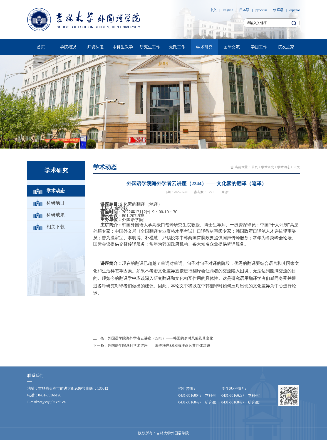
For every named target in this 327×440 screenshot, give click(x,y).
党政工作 (177, 47)
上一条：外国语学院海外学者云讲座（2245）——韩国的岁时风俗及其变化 (153, 338)
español (294, 10)
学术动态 (55, 190)
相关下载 (55, 226)
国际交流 (231, 47)
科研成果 (55, 214)
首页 (41, 47)
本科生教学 (122, 47)
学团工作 (259, 47)
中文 (213, 10)
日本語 (244, 10)
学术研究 (204, 47)
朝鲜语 (278, 10)
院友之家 (286, 47)
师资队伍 (95, 47)
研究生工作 (150, 47)
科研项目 (55, 202)
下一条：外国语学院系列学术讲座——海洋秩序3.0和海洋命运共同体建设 (152, 345)
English (228, 10)
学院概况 (68, 47)
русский (261, 10)
